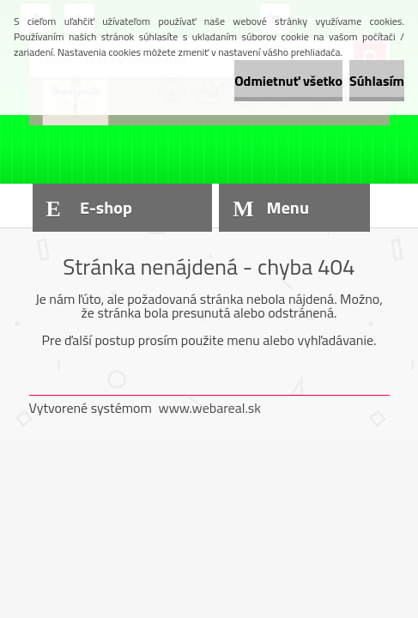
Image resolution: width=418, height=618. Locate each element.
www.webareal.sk (209, 407)
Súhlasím (376, 80)
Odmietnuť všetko (288, 80)
